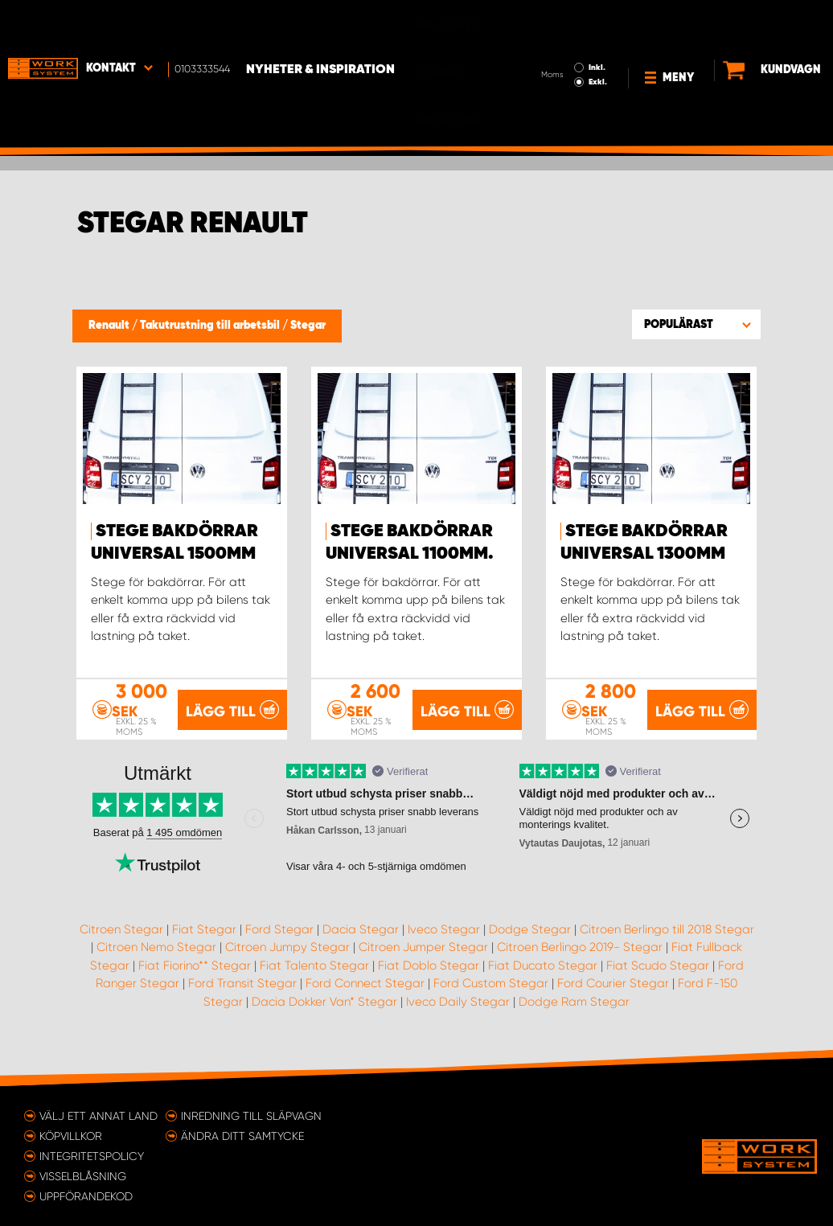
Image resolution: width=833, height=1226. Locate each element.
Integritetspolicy (91, 1155)
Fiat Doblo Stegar (428, 964)
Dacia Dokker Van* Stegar (324, 1001)
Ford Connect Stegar (365, 983)
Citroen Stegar (121, 928)
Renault (110, 325)
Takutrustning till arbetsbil (211, 325)
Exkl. (558, 37)
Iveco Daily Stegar (458, 1001)
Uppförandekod (86, 1195)
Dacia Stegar (360, 928)
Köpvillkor (70, 1135)
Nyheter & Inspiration (320, 24)
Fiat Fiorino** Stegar (194, 964)
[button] (696, 324)
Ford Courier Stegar (613, 983)
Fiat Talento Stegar (314, 964)
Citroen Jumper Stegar (423, 947)
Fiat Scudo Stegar (657, 964)
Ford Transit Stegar (242, 983)
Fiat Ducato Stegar (542, 964)
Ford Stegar (279, 928)
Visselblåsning (82, 1175)
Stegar (308, 325)
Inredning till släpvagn (251, 1115)
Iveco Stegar (444, 928)
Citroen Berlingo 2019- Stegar (580, 947)
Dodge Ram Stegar (574, 1001)
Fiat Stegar (204, 928)
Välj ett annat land (98, 1115)
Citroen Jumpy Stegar (287, 947)
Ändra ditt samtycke (242, 1135)
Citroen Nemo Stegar (156, 947)
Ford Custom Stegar (490, 983)
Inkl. (557, 22)
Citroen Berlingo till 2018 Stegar (667, 928)
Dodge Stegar (530, 928)
